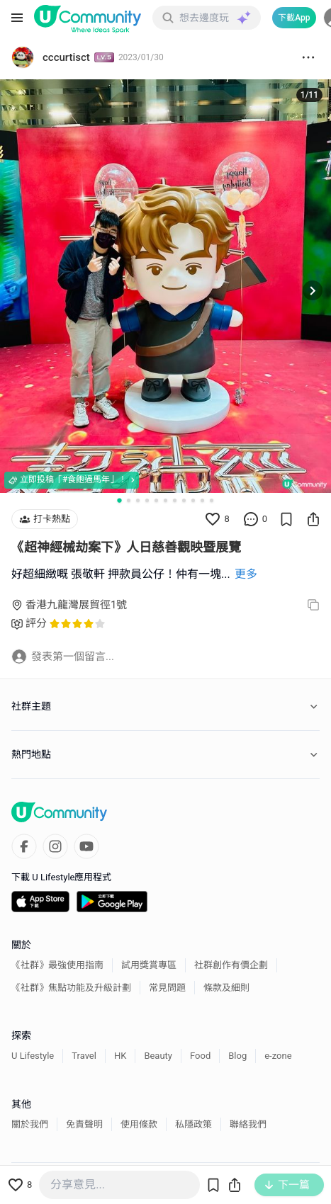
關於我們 (29, 1124)
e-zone (277, 1055)
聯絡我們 (248, 1124)
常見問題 (167, 987)
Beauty (158, 1055)
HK (120, 1055)
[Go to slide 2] (128, 500)
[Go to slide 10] (202, 500)
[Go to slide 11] (211, 500)
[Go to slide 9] (193, 500)
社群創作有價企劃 (231, 965)
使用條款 (138, 1124)
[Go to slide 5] (156, 500)
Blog (237, 1055)
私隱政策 (193, 1124)
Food (200, 1055)
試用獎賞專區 (148, 965)
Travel (84, 1055)
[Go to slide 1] (119, 500)
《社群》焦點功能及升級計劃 (71, 987)
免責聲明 (84, 1124)
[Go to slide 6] (165, 500)
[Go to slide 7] (174, 500)
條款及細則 (226, 987)
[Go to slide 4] (147, 500)
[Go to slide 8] (184, 500)
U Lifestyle (32, 1055)
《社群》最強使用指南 (57, 965)
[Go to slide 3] (138, 500)
